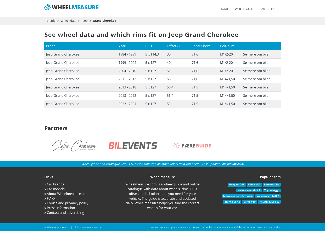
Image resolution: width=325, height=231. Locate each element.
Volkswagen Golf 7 (249, 190)
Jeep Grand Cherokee (62, 54)
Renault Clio (271, 184)
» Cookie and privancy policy (66, 203)
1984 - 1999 (127, 54)
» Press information (59, 208)
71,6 (195, 54)
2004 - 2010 (127, 71)
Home (224, 9)
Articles (267, 9)
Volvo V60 (250, 201)
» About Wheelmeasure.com (66, 193)
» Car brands (54, 184)
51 (169, 71)
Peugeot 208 (236, 184)
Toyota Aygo (271, 190)
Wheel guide (245, 9)
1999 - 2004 (127, 62)
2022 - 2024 (127, 104)
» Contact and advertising (64, 212)
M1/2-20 (226, 54)
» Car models (54, 189)
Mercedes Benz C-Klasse (238, 196)
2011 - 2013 (127, 79)
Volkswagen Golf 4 (268, 196)
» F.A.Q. (50, 198)
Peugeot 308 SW (269, 201)
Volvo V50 (254, 184)
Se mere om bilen (256, 54)
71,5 (195, 87)
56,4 (170, 87)
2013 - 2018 (127, 87)
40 (169, 62)
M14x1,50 (227, 79)
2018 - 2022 (127, 95)
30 (169, 54)
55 (169, 104)
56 (169, 79)
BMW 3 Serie (232, 201)
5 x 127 (150, 62)
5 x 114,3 (152, 54)
